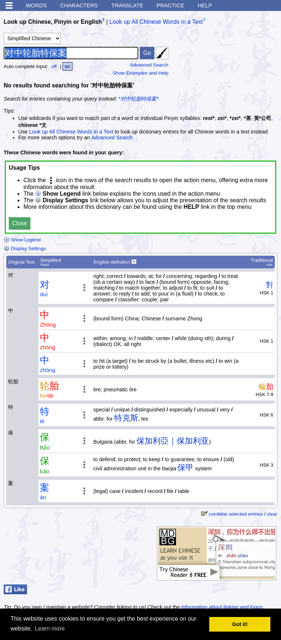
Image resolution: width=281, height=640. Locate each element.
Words (36, 5)
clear (272, 514)
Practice (170, 5)
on (67, 66)
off (54, 66)
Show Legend (22, 239)
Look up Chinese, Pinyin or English (53, 22)
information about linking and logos (221, 607)
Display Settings (25, 248)
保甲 (185, 467)
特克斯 (126, 417)
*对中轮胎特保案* (138, 99)
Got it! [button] (240, 624)
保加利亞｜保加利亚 (172, 440)
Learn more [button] (50, 628)
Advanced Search (149, 65)
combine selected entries (236, 514)
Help (205, 5)
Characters (79, 5)
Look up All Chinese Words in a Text (156, 22)
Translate (127, 5)
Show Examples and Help (141, 73)
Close (19, 223)
